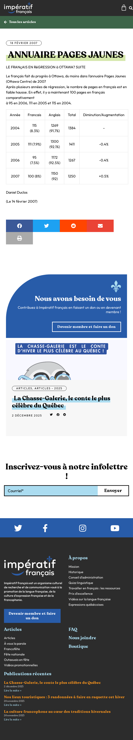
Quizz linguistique (81, 583)
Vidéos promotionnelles (21, 665)
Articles (24, 388)
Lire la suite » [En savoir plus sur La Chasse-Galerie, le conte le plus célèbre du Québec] (12, 690)
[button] (19, 226)
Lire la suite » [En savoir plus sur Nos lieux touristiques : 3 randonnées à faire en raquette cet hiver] (12, 705)
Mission (74, 567)
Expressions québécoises (86, 605)
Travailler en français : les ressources (94, 588)
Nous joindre (82, 638)
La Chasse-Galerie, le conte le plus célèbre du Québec (61, 402)
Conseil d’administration (86, 577)
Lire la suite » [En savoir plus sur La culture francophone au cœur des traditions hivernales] (12, 719)
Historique (76, 572)
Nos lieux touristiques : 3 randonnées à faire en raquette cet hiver (64, 697)
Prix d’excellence (81, 594)
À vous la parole (15, 643)
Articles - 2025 (48, 388)
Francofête (12, 649)
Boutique (78, 646)
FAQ (73, 629)
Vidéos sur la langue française (90, 599)
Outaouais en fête (16, 660)
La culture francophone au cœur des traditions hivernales (57, 711)
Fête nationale (14, 654)
